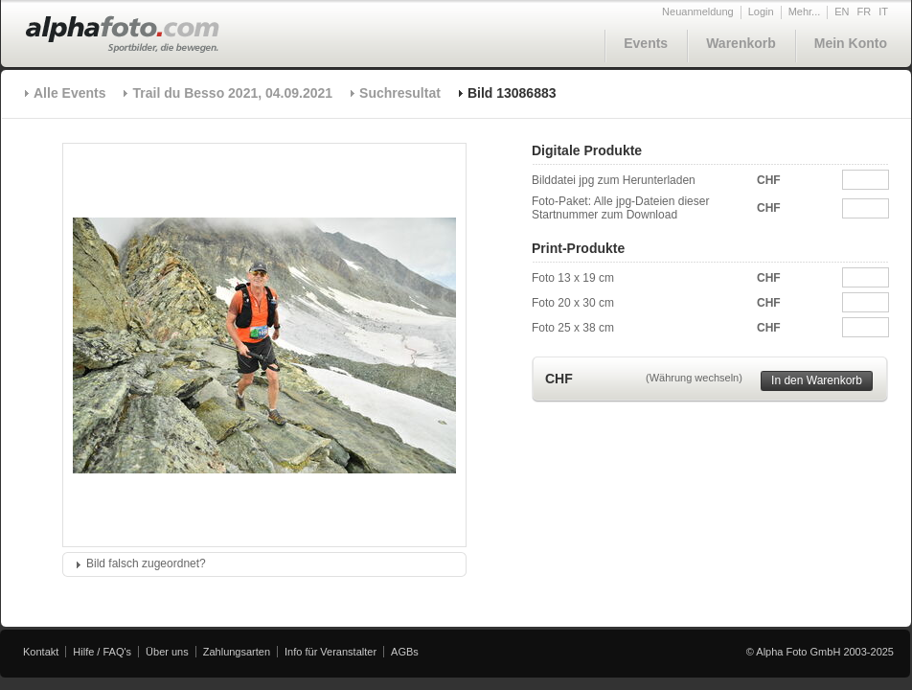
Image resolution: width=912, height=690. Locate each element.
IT (883, 11)
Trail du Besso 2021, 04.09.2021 (232, 93)
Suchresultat (400, 93)
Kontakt (40, 651)
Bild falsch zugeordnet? (146, 563)
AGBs (405, 651)
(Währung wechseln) (694, 377)
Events (646, 43)
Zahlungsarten (236, 651)
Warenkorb (741, 43)
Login (761, 11)
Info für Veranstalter (330, 651)
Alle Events (69, 93)
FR (864, 11)
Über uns (167, 651)
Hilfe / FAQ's (102, 651)
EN (841, 11)
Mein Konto (850, 43)
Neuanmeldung (698, 11)
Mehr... (804, 11)
